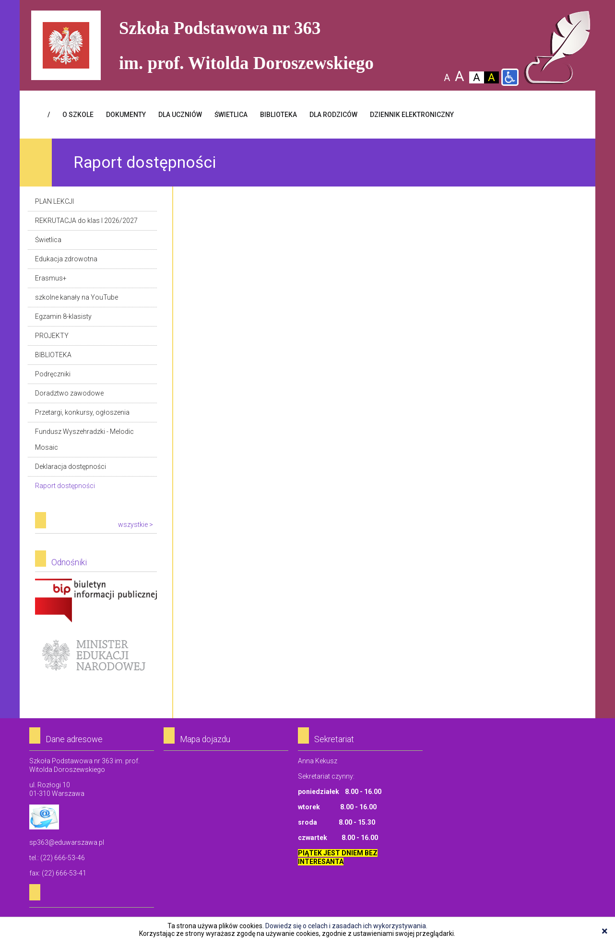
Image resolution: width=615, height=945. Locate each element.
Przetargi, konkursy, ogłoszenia (82, 412)
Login (542, 114)
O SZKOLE (78, 114)
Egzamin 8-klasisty (63, 316)
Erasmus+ (51, 278)
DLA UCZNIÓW (180, 114)
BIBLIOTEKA (278, 114)
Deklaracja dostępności (70, 466)
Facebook (571, 114)
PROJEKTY (52, 335)
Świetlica (48, 240)
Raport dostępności (65, 486)
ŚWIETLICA (231, 114)
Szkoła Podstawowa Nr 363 (557, 47)
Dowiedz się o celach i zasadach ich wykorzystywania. (346, 926)
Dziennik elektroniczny (412, 114)
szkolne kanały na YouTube (76, 297)
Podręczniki (53, 374)
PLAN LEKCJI (54, 201)
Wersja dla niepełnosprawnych (510, 77)
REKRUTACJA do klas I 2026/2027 (86, 220)
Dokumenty (126, 114)
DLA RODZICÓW (333, 114)
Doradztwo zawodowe (69, 393)
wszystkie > (135, 524)
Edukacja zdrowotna (66, 259)
